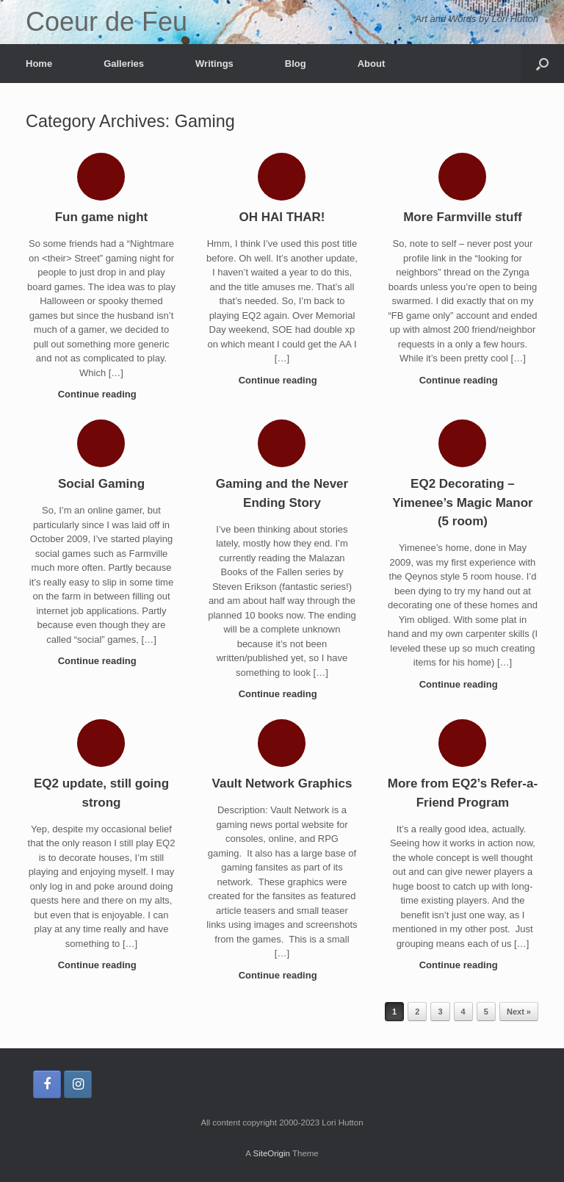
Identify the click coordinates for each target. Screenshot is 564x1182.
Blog (295, 63)
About (372, 63)
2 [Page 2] (417, 1011)
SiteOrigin (271, 1153)
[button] (542, 63)
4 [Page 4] (463, 1011)
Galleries (124, 63)
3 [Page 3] (440, 1011)
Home (39, 63)
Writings (214, 63)
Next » (519, 1011)
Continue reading (101, 394)
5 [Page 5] (486, 1011)
